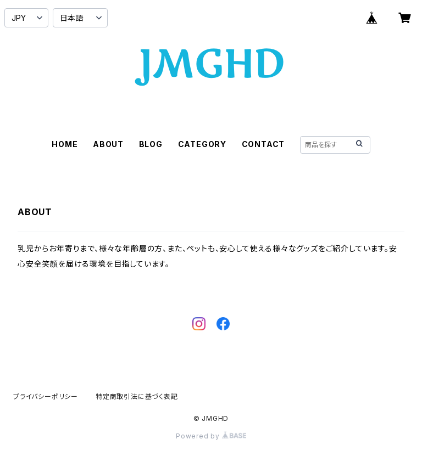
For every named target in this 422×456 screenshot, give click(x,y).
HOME (64, 144)
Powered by (211, 436)
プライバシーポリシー (45, 396)
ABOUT (108, 144)
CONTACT (263, 144)
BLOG (151, 144)
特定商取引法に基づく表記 (137, 396)
